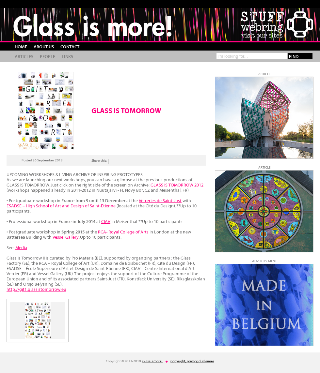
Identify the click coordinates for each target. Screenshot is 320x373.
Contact (69, 47)
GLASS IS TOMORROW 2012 (177, 185)
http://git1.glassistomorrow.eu (36, 289)
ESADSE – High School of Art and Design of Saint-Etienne (61, 206)
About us (44, 47)
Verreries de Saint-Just (160, 200)
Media (21, 247)
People (47, 56)
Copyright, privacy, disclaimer (192, 361)
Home (21, 47)
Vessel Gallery (66, 237)
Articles (24, 56)
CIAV (105, 221)
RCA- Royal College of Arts (123, 232)
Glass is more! (93, 26)
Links (67, 56)
